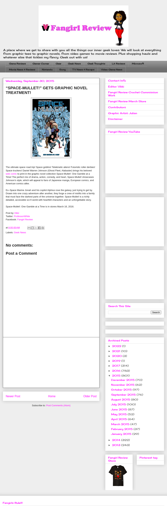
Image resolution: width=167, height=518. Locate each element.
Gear (58, 63)
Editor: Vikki (116, 86)
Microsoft (138, 63)
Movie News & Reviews (22, 69)
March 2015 (120, 424)
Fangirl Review (25, 219)
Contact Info (117, 80)
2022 (117, 346)
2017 (116, 365)
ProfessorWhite (22, 216)
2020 (117, 355)
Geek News (74, 63)
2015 (116, 375)
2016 (116, 370)
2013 (116, 445)
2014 (116, 440)
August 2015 (121, 399)
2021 (116, 351)
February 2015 (122, 429)
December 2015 (123, 379)
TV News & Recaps (83, 69)
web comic (11, 173)
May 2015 (119, 414)
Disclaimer (115, 118)
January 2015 (121, 433)
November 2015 (123, 384)
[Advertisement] (51, 362)
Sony (62, 69)
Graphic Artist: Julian (122, 113)
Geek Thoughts (96, 63)
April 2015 (119, 419)
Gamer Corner (41, 63)
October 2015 (122, 389)
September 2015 (124, 394)
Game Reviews (17, 63)
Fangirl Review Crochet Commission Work (133, 94)
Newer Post (13, 396)
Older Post (90, 396)
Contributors (117, 107)
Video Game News (111, 69)
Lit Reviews (118, 63)
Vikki (16, 213)
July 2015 (119, 404)
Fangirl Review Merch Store (127, 101)
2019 (116, 360)
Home (52, 396)
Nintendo (47, 69)
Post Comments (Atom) (58, 405)
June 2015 (119, 409)
